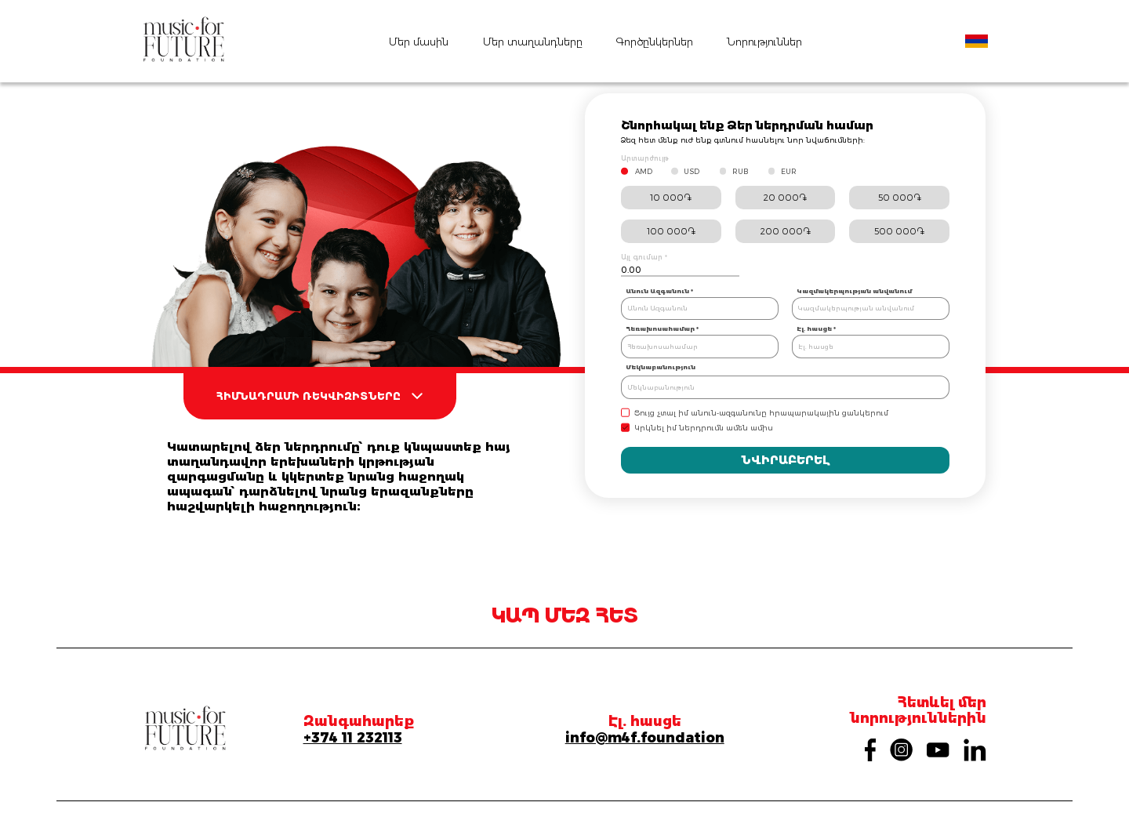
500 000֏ (899, 231)
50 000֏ (899, 197)
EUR (789, 171)
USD (691, 171)
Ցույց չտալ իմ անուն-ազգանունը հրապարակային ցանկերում (761, 412)
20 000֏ (785, 197)
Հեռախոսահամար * (662, 328)
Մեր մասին (418, 41)
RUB (740, 171)
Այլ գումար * (644, 257)
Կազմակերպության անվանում (854, 291)
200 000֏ (786, 231)
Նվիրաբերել (785, 460)
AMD (643, 171)
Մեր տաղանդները (533, 41)
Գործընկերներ (654, 41)
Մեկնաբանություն (660, 367)
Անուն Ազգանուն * (659, 291)
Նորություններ (764, 41)
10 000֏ (671, 197)
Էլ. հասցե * (816, 328)
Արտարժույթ (645, 158)
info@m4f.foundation (644, 737)
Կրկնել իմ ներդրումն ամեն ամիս (703, 427)
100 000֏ (671, 231)
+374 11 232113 (352, 737)
